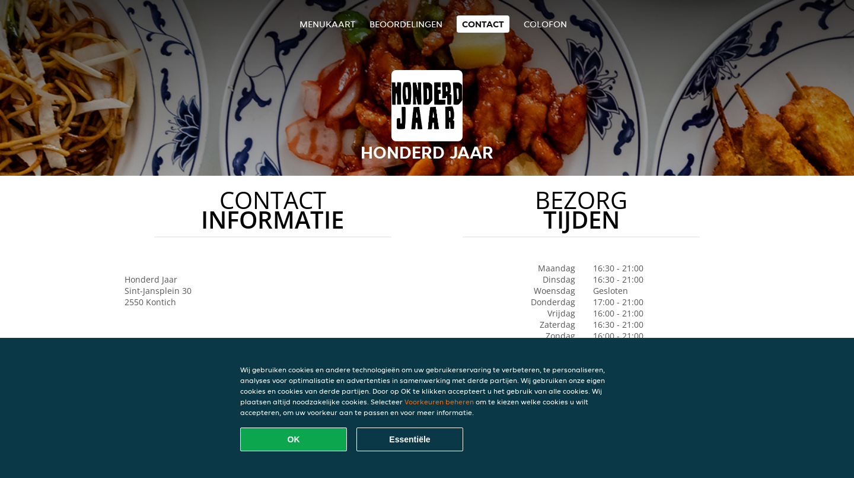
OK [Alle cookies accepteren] (294, 439)
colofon (545, 24)
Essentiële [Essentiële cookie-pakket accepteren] (409, 439)
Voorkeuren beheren (439, 401)
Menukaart (327, 24)
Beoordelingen (405, 24)
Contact (483, 24)
